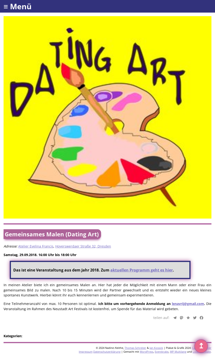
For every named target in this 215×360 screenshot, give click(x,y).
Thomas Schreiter (135, 348)
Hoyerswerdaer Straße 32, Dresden (83, 246)
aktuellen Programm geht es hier (141, 270)
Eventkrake (161, 351)
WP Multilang (178, 351)
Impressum (86, 351)
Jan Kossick (156, 348)
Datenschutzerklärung (107, 351)
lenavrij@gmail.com (188, 303)
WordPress (146, 351)
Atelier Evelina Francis (35, 246)
